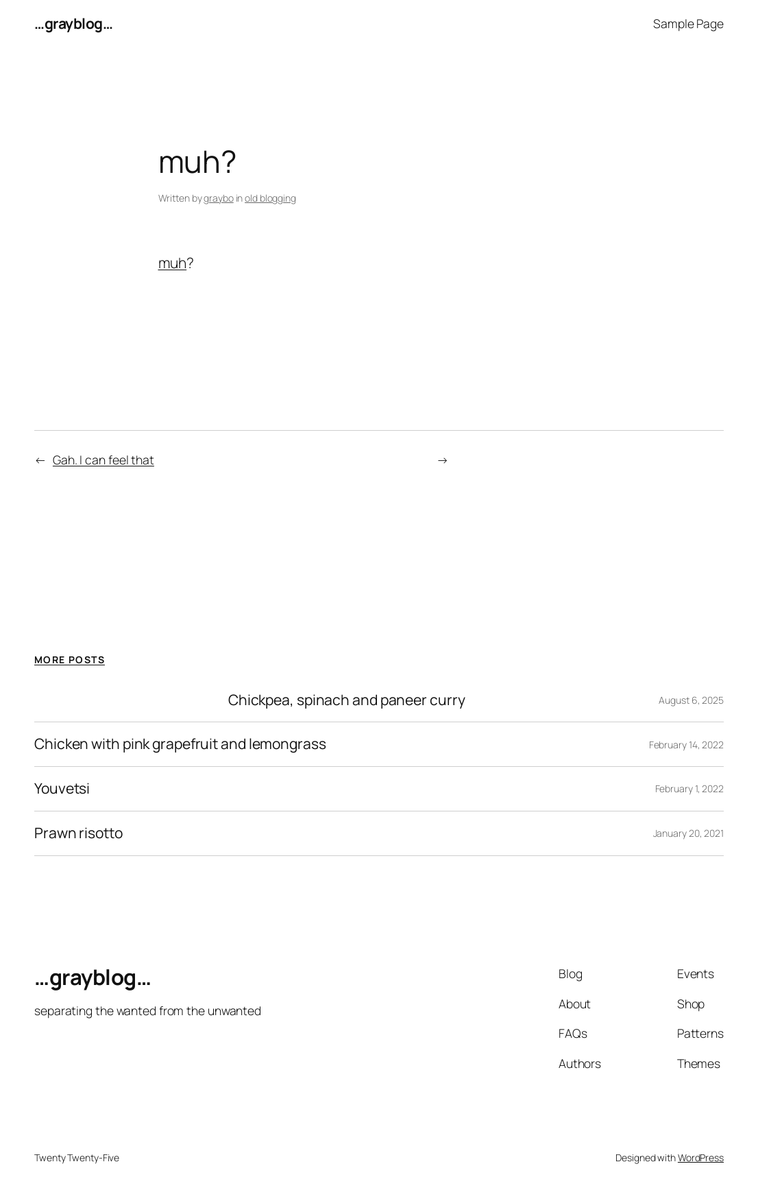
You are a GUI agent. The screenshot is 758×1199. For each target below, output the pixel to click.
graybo (218, 197)
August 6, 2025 (691, 700)
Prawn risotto (78, 833)
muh (172, 262)
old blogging (270, 197)
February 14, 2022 (686, 744)
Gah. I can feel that (103, 459)
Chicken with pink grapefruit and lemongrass (180, 744)
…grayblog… (73, 23)
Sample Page (688, 23)
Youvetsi (62, 789)
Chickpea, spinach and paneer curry (346, 700)
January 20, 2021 (688, 833)
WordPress (701, 1157)
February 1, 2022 (689, 788)
